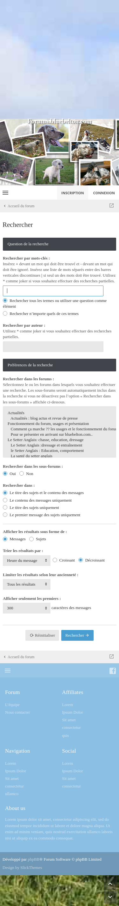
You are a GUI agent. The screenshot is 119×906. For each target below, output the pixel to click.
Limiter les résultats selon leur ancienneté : (40, 574)
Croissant (64, 560)
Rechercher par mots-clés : (26, 258)
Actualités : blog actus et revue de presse (59, 418)
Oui (9, 473)
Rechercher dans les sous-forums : (33, 466)
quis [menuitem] (65, 735)
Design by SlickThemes (22, 867)
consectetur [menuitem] (71, 727)
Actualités (59, 413)
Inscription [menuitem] (72, 192)
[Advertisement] (59, 59)
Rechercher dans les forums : (28, 378)
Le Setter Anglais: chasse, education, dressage (59, 440)
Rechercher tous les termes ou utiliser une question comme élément (55, 303)
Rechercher (77, 635)
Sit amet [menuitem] (69, 719)
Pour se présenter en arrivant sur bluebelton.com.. (59, 434)
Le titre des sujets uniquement (31, 507)
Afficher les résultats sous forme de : (35, 531)
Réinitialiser (42, 635)
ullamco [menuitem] (11, 793)
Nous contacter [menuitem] (17, 712)
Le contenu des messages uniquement (37, 500)
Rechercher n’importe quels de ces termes (41, 313)
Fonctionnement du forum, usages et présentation (59, 424)
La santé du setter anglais (59, 456)
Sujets (37, 539)
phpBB (33, 859)
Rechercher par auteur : (24, 325)
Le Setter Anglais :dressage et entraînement (59, 445)
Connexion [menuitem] (104, 192)
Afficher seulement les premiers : (32, 598)
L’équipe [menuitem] (12, 704)
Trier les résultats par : (23, 550)
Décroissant (91, 560)
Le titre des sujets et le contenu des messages (43, 492)
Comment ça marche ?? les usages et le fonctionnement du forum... (59, 429)
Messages (14, 539)
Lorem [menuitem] (67, 704)
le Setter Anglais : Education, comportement (59, 450)
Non (26, 473)
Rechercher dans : (19, 485)
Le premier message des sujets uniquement (41, 514)
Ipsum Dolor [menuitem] (72, 712)
